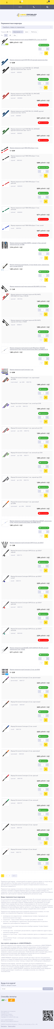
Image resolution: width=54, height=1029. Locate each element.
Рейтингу (34, 32)
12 (6, 35)
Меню (20, 7)
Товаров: (3, 32)
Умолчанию (16, 32)
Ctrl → (14, 876)
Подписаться (48, 988)
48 (10, 35)
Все (15, 35)
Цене (26, 32)
